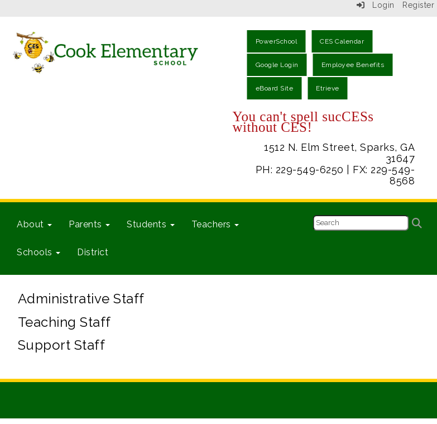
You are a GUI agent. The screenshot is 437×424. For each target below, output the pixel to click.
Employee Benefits (353, 65)
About (34, 224)
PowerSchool (276, 41)
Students (151, 224)
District (92, 252)
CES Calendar (342, 41)
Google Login (277, 65)
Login (376, 5)
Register (418, 5)
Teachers (215, 224)
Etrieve (327, 88)
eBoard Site (275, 88)
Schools (38, 252)
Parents (89, 224)
